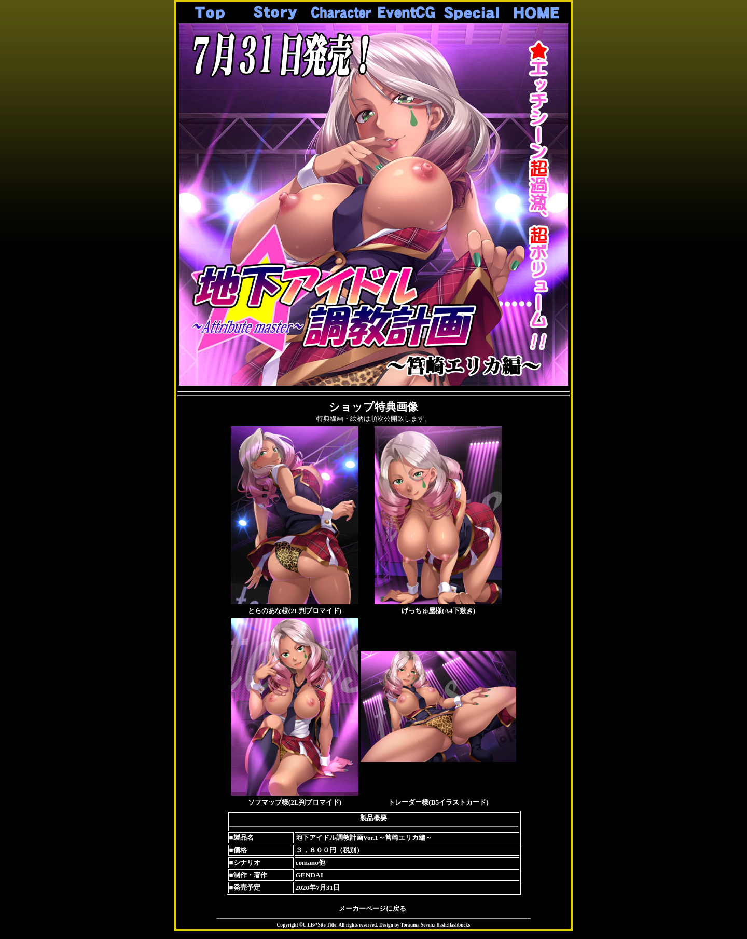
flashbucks (459, 925)
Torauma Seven (416, 925)
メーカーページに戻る (372, 909)
